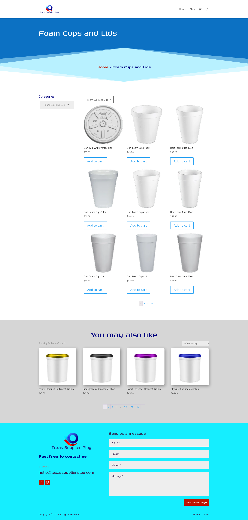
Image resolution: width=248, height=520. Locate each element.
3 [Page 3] (148, 303)
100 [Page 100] (125, 406)
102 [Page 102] (137, 406)
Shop (192, 9)
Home (182, 9)
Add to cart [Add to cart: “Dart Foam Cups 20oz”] (95, 290)
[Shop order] (195, 343)
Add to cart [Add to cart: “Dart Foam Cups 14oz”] (95, 225)
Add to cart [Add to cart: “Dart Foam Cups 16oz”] (138, 225)
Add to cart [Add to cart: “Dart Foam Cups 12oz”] (182, 161)
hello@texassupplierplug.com (66, 472)
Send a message (196, 502)
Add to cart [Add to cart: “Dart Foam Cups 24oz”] (138, 290)
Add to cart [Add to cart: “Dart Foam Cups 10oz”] (138, 161)
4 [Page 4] (116, 406)
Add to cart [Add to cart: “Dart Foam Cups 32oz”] (182, 290)
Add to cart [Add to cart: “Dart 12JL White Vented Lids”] (95, 161)
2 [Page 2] (144, 303)
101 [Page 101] (131, 406)
